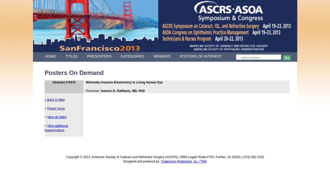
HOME (50, 56)
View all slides (57, 117)
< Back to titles (55, 100)
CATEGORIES (132, 56)
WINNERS (161, 56)
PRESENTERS (99, 56)
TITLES (71, 56)
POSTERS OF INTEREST (201, 56)
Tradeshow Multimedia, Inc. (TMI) (184, 161)
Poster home (56, 108)
